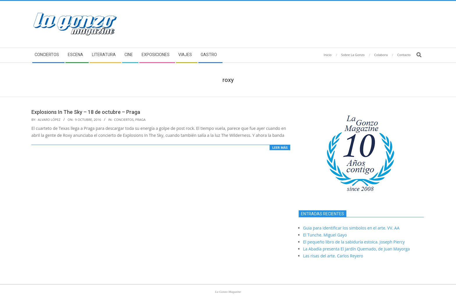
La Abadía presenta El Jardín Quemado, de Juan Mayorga (356, 249)
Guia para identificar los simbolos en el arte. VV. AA (351, 228)
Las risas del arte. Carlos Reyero (333, 256)
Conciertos (123, 119)
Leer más (280, 147)
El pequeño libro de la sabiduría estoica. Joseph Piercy (354, 242)
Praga (140, 119)
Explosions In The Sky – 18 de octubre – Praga (85, 112)
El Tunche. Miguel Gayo (325, 235)
